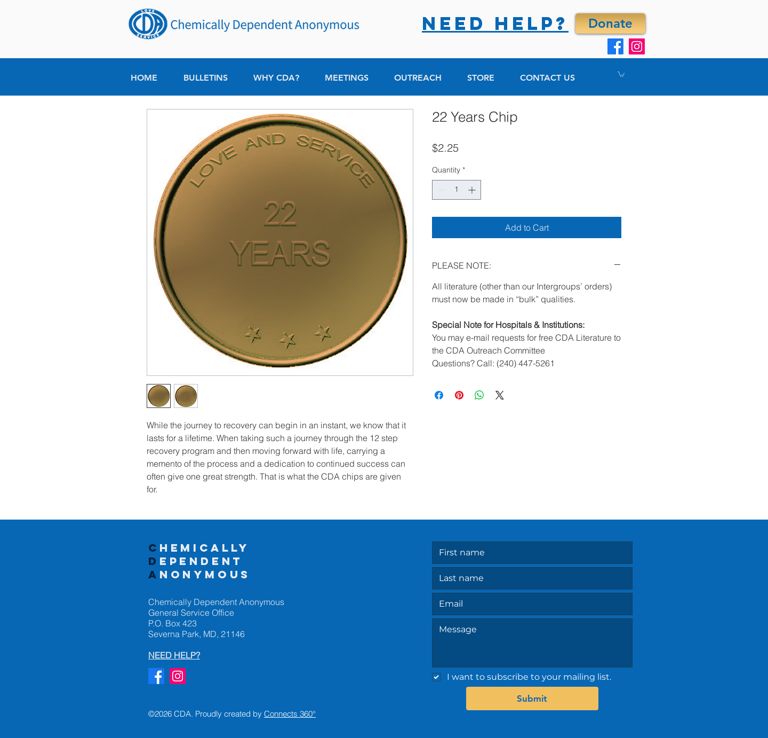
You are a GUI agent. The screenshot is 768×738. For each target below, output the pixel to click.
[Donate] (610, 23)
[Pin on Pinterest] (459, 395)
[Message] (532, 643)
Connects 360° (290, 714)
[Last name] (529, 578)
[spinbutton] (456, 189)
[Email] (529, 604)
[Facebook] (615, 46)
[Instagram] (637, 46)
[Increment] (472, 189)
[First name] (529, 552)
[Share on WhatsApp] (479, 395)
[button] (621, 74)
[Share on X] (499, 395)
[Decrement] (440, 189)
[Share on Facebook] (439, 395)
